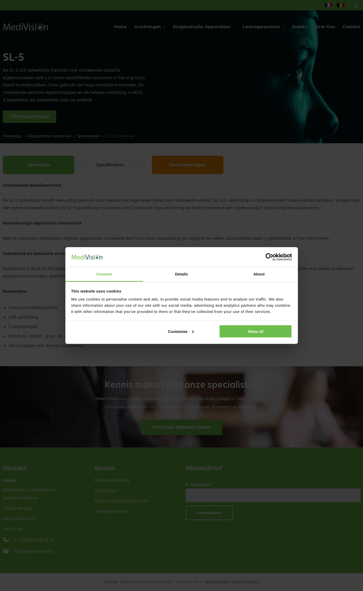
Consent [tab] (104, 274)
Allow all (256, 331)
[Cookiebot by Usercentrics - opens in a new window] (269, 257)
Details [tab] (181, 274)
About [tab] (259, 274)
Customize (181, 331)
